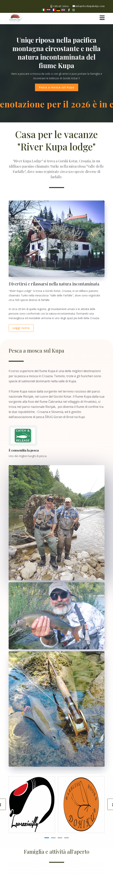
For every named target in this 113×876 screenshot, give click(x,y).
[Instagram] (73, 10)
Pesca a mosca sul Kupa (56, 87)
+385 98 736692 (61, 6)
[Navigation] (102, 17)
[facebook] (69, 10)
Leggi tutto (21, 328)
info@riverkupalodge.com (90, 6)
